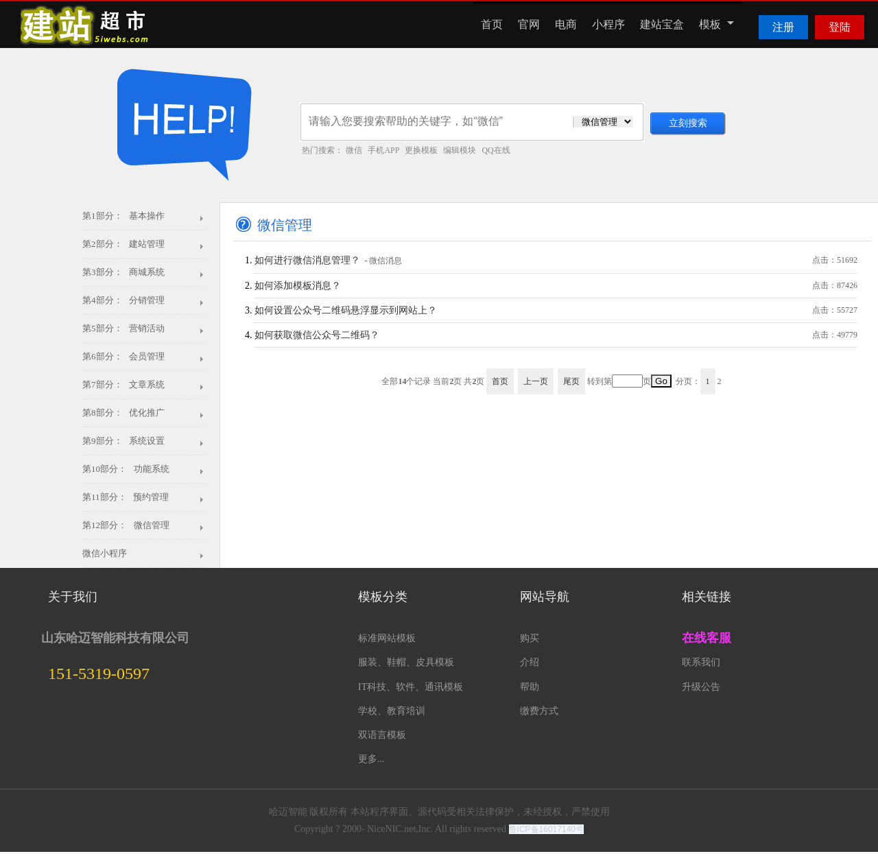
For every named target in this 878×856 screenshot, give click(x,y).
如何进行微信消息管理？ (555, 260)
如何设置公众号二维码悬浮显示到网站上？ (555, 310)
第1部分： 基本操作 (123, 216)
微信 (354, 150)
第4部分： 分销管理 (123, 300)
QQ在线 (496, 150)
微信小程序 (104, 553)
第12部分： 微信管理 (125, 525)
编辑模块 (459, 150)
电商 (566, 24)
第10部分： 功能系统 (125, 469)
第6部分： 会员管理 (123, 356)
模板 (716, 24)
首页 (492, 24)
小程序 (608, 24)
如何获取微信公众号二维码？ (555, 335)
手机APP (383, 150)
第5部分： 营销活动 (123, 328)
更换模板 (421, 150)
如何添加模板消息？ (555, 286)
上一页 (535, 381)
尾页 (571, 381)
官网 (529, 24)
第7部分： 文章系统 (123, 384)
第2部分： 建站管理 (123, 244)
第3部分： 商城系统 (123, 272)
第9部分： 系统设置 (123, 441)
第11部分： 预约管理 (125, 497)
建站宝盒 (662, 24)
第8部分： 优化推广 (123, 412)
